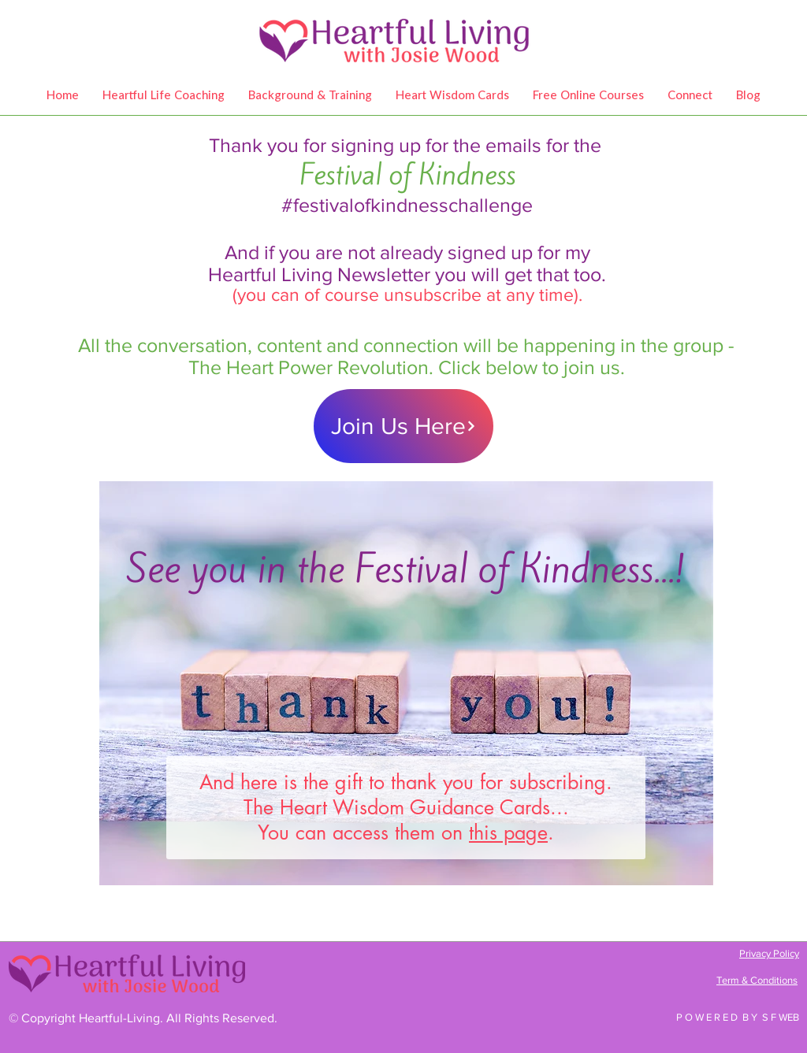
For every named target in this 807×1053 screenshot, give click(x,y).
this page (508, 832)
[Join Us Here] (403, 426)
